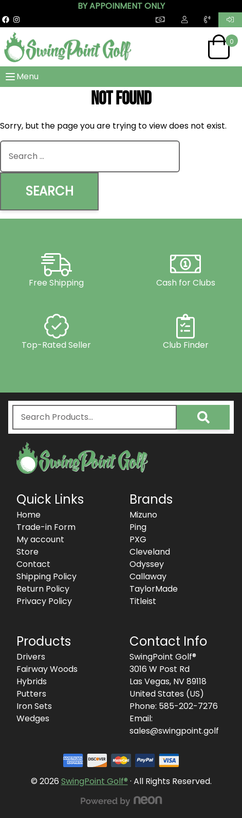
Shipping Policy (46, 576)
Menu (21, 76)
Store (27, 552)
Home (28, 515)
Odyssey (146, 564)
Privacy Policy (44, 601)
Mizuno (143, 515)
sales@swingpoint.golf (174, 731)
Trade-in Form (46, 527)
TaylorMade (153, 589)
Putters (31, 694)
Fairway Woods (47, 669)
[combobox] (90, 156)
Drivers (30, 657)
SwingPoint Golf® (94, 781)
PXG (137, 539)
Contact (33, 564)
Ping (137, 527)
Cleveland (149, 552)
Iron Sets (34, 706)
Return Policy (42, 589)
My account (40, 539)
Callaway (147, 576)
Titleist (142, 601)
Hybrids (31, 681)
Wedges (32, 718)
